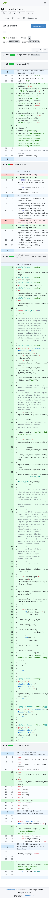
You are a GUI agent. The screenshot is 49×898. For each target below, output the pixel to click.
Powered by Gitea (13, 889)
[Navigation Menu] (45, 3)
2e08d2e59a (34, 42)
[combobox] (34, 50)
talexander (10, 9)
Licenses (27, 896)
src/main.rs (20, 746)
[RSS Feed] (4, 13)
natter (21, 9)
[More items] (46, 18)
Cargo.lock (22, 55)
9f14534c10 (14, 42)
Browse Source (38, 26)
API (33, 896)
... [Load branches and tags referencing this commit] (4, 31)
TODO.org (18, 165)
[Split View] (39, 50)
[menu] (45, 50)
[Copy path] (29, 55)
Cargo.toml (20, 64)
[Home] (4, 3)
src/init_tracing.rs (22, 256)
